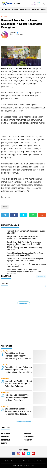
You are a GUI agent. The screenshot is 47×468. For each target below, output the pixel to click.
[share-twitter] (23, 215)
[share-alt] (5, 215)
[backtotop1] (45, 466)
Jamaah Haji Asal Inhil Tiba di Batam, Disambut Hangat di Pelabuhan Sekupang (18, 384)
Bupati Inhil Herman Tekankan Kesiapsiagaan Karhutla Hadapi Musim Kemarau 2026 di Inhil (18, 371)
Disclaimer (31, 461)
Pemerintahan (25, 9)
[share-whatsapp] (33, 215)
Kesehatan (5, 433)
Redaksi (39, 461)
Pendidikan (5, 440)
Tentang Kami (9, 461)
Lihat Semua (23, 303)
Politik (5, 17)
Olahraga (5, 437)
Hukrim (7, 9)
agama (43, 9)
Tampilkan (40, 276)
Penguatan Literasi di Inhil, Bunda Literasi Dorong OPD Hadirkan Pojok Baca (17, 397)
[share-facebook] (14, 215)
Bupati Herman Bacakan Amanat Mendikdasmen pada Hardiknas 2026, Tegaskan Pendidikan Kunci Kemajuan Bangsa (18, 414)
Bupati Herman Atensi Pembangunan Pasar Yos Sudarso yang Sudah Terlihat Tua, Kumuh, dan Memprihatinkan (18, 358)
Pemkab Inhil (29, 437)
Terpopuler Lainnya (23, 421)
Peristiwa (35, 9)
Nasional (15, 9)
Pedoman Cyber (21, 461)
